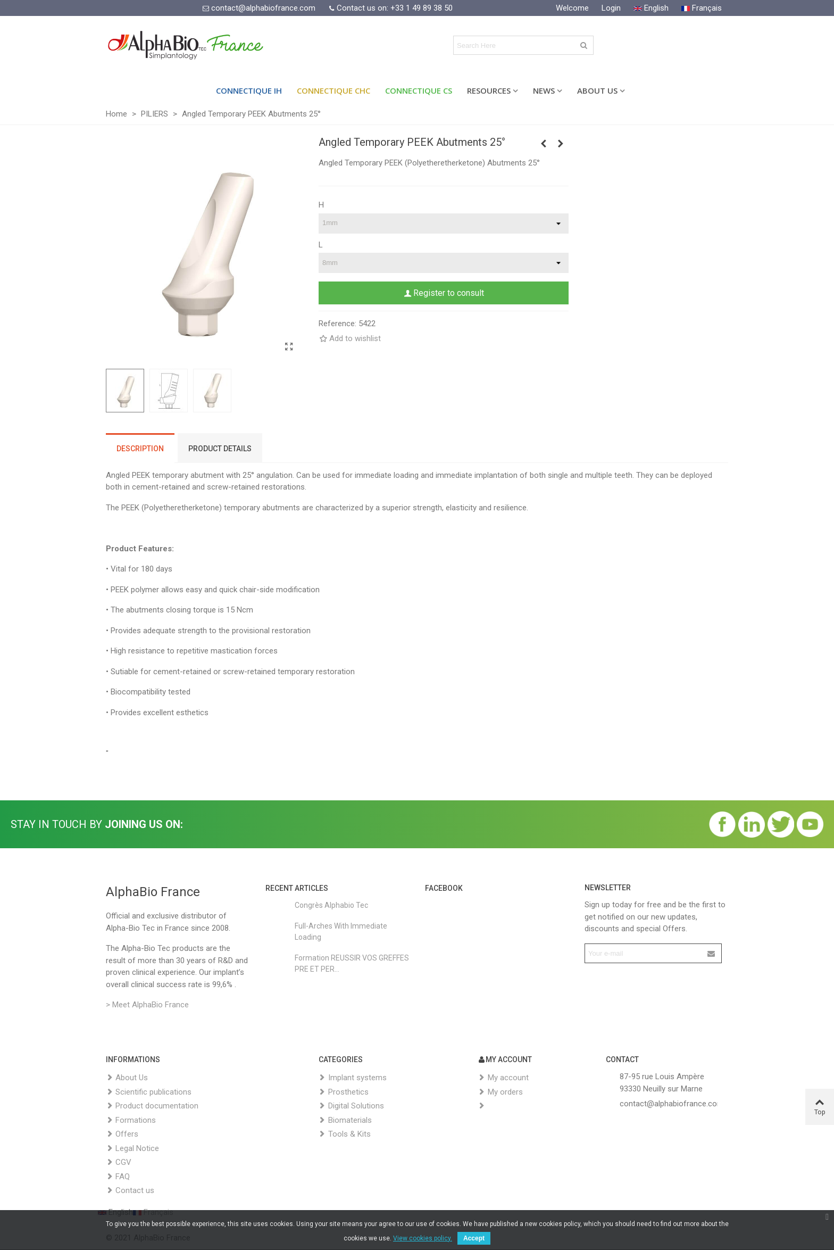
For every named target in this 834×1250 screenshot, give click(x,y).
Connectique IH (249, 90)
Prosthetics (344, 1092)
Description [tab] (140, 448)
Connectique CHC (333, 90)
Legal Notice (132, 1149)
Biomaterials (345, 1120)
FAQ (118, 1177)
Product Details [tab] (220, 448)
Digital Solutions (351, 1106)
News (544, 90)
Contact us (130, 1191)
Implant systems (353, 1078)
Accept (474, 1238)
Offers (122, 1134)
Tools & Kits (345, 1134)
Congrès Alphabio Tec (331, 905)
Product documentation (152, 1106)
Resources (489, 90)
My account (503, 1078)
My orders (500, 1092)
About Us (597, 90)
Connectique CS (418, 90)
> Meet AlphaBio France (147, 1004)
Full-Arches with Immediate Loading (341, 931)
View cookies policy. (422, 1238)
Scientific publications (148, 1092)
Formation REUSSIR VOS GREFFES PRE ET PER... (352, 963)
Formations (131, 1120)
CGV (118, 1162)
